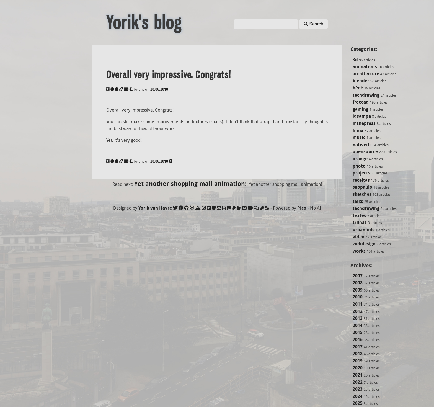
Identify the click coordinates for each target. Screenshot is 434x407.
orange (360, 159)
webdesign (364, 244)
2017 (358, 347)
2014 (358, 325)
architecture (366, 74)
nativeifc (362, 144)
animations (365, 66)
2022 (358, 382)
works (359, 251)
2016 (358, 339)
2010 (358, 297)
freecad (361, 102)
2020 (358, 368)
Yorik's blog (144, 23)
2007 (358, 276)
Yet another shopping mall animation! (190, 183)
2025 (358, 403)
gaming (360, 109)
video (359, 237)
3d (355, 59)
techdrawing (366, 95)
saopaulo (362, 187)
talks (358, 201)
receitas (361, 180)
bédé (358, 88)
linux (358, 130)
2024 (358, 396)
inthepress (364, 123)
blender (361, 81)
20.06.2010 (159, 89)
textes (359, 215)
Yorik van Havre (155, 208)
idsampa (362, 116)
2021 (358, 375)
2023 (358, 389)
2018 (358, 354)
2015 (358, 332)
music (359, 137)
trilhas (360, 222)
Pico (301, 208)
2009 (358, 290)
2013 (358, 318)
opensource (365, 151)
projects (361, 173)
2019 (358, 361)
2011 (358, 304)
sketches (362, 194)
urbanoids (363, 229)
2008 (358, 283)
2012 (358, 311)
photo (359, 166)
